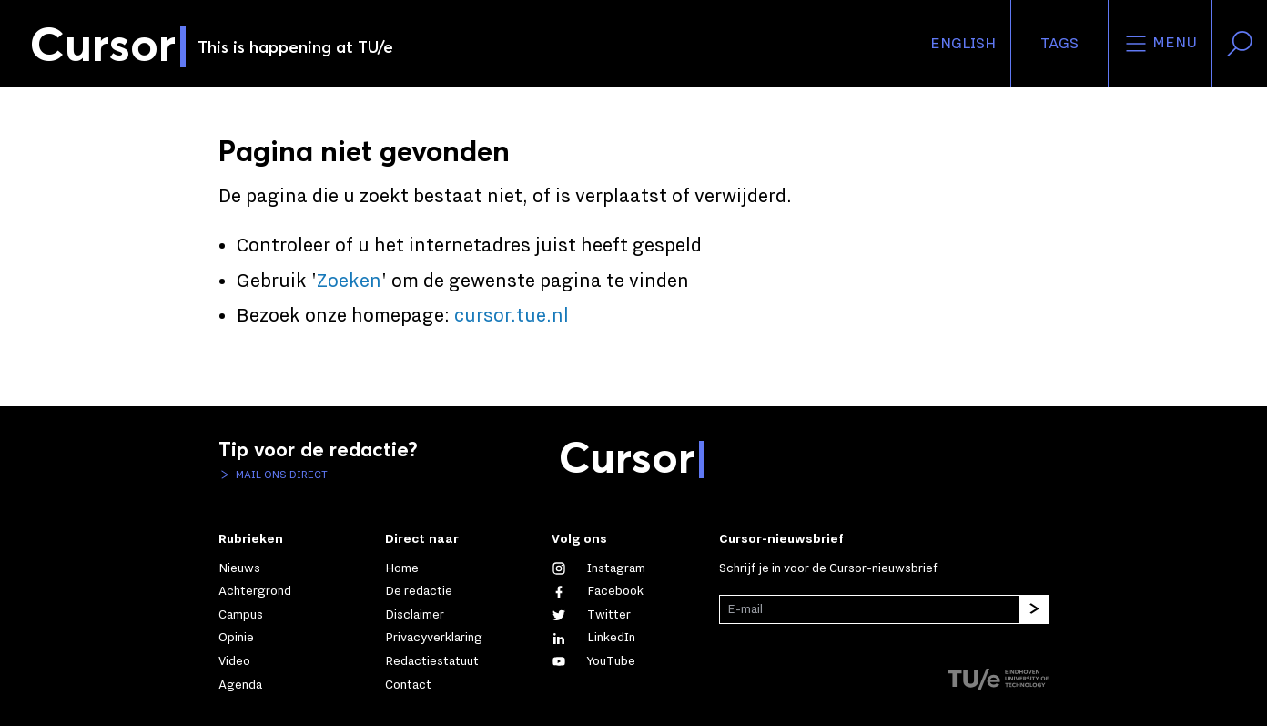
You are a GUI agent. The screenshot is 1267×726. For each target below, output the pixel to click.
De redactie (418, 591)
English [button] (963, 44)
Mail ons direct (280, 474)
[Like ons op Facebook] (598, 591)
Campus (240, 615)
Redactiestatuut (432, 661)
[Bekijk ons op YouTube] (593, 661)
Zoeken (349, 281)
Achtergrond (254, 591)
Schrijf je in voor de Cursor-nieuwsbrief (828, 568)
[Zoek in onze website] (1239, 43)
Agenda (240, 685)
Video (234, 661)
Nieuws (239, 568)
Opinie (236, 637)
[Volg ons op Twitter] (591, 615)
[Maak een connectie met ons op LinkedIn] (593, 637)
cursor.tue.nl (511, 316)
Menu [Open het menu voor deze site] (1160, 43)
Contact (408, 685)
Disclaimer (414, 615)
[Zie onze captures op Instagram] (598, 568)
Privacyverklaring (433, 637)
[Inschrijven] (1034, 609)
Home (402, 568)
